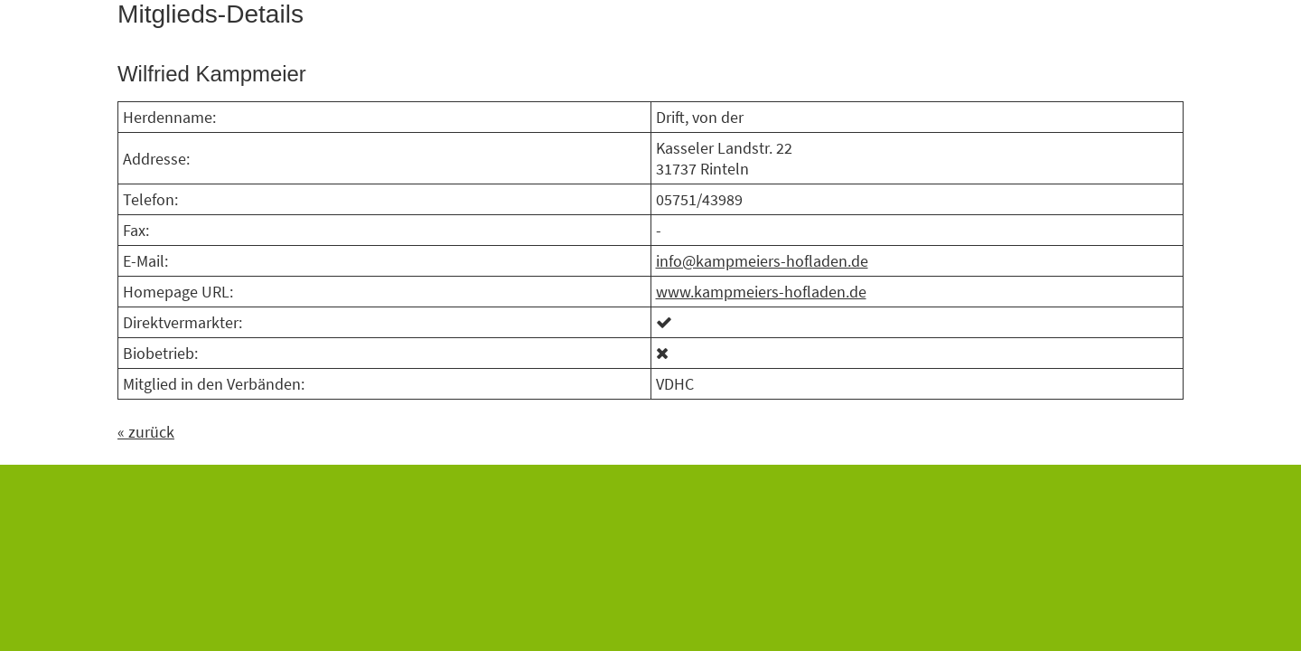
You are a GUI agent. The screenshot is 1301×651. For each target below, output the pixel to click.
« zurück (145, 431)
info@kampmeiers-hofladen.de (762, 260)
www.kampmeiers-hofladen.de (761, 291)
